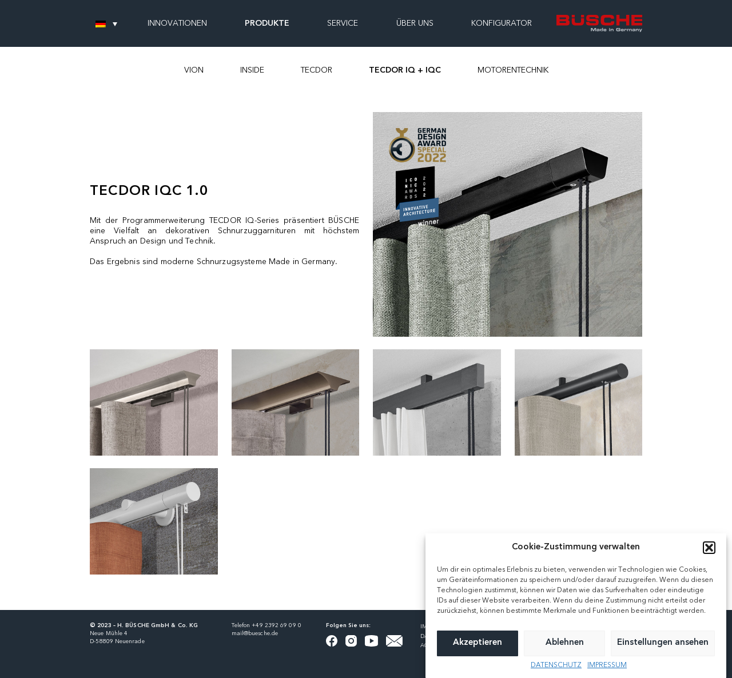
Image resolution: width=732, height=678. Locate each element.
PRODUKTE (267, 23)
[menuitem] (106, 23)
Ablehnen (565, 651)
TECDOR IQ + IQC (405, 70)
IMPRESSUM (607, 673)
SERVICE (342, 23)
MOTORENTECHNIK (513, 70)
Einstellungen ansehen (663, 651)
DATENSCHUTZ (556, 673)
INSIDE (252, 70)
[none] (106, 23)
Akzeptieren (477, 651)
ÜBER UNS (414, 23)
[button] (709, 555)
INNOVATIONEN (177, 23)
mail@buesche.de (255, 633)
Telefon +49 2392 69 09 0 (266, 625)
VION (194, 70)
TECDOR (316, 70)
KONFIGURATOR (501, 23)
